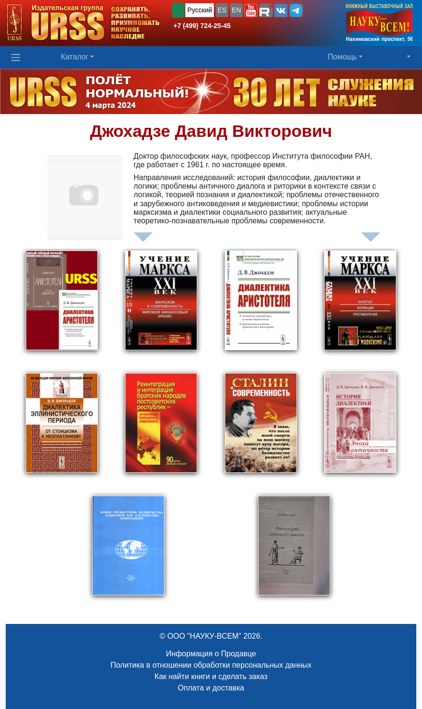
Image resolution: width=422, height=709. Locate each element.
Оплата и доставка (211, 688)
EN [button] (236, 10)
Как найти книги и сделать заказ (211, 676)
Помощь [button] (342, 57)
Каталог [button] (74, 57)
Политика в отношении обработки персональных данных (210, 665)
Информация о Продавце (211, 654)
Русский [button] (199, 10)
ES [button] (222, 10)
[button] (251, 10)
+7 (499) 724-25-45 (201, 25)
